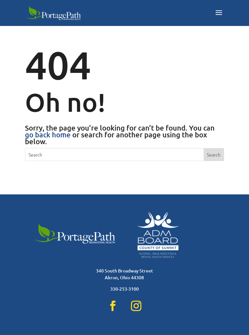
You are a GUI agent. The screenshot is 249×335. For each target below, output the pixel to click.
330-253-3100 (124, 289)
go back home (48, 134)
